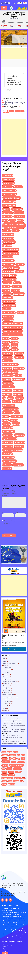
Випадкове (6, 677)
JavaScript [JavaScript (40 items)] (5, 755)
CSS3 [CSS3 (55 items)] (4, 752)
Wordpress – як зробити (9, 663)
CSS (6, 699)
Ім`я (3, 512)
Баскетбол (8, 667)
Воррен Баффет (8, 260)
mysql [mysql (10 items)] (18, 755)
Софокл (5, 420)
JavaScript (8, 701)
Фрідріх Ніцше (7, 443)
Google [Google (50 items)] (9, 752)
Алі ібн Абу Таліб (8, 183)
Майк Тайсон (19, 357)
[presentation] (13, 529)
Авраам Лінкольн (8, 179)
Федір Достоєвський (9, 439)
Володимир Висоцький (10, 249)
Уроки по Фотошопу (8, 694)
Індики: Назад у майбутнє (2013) (12, 635)
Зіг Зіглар (20, 312)
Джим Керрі (15, 290)
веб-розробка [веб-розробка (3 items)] (11, 772)
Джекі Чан (6, 290)
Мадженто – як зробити (9, 681)
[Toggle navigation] (4, 8)
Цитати (6, 112)
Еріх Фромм (6, 309)
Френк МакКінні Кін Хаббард (12, 450)
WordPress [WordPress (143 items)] (6, 762)
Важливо (5, 674)
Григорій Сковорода (9, 279)
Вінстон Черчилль (8, 242)
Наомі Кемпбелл (18, 379)
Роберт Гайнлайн (8, 405)
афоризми (10, 111)
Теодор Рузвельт (8, 431)
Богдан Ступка (19, 216)
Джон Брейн (6, 294)
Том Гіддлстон (7, 435)
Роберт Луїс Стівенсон (10, 409)
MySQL (7, 703)
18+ (4, 659)
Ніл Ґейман (6, 379)
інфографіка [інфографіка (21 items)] (11, 784)
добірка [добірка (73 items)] (4, 775)
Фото (4, 708)
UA (24, 2)
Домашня (5, 46)
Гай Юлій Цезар (8, 272)
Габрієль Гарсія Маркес (10, 268)
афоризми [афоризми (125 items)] (17, 769)
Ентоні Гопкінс (7, 298)
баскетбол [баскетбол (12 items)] (4, 772)
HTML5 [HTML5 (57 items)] (15, 752)
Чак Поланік (6, 465)
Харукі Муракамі (8, 457)
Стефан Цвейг (7, 428)
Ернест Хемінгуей (8, 312)
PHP (6, 705)
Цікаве (5, 710)
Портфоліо (6, 688)
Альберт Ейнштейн (9, 190)
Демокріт (17, 283)
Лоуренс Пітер (7, 357)
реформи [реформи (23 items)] (4, 781)
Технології (6, 692)
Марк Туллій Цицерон (10, 364)
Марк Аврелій (7, 361)
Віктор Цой (6, 231)
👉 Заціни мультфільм (14, 649)
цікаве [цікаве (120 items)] (4, 784)
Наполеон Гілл (7, 383)
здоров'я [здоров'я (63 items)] (11, 775)
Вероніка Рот (7, 246)
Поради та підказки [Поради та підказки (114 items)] (16, 765)
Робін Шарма (17, 402)
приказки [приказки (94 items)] (17, 778)
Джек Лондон (16, 286)
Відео (4, 665)
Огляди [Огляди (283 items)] (5, 765)
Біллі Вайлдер (17, 209)
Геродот (13, 275)
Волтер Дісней (7, 257)
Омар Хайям (6, 391)
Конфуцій (5, 338)
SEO (4, 661)
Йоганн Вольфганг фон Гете (12, 324)
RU (20, 2)
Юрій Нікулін (6, 469)
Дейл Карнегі (7, 283)
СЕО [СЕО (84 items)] (3, 769)
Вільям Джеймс (8, 234)
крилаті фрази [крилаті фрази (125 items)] (7, 778)
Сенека (16, 413)
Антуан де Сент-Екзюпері (11, 198)
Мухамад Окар (7, 376)
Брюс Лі (5, 220)
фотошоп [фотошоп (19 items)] (16, 781)
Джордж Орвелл (19, 294)
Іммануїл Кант (7, 176)
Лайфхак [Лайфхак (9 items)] (13, 762)
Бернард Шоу (7, 213)
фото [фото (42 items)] (10, 781)
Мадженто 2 (6, 683)
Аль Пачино (18, 187)
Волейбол (8, 670)
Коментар (5, 495)
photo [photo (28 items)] (23, 755)
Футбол (7, 672)
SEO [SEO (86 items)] (14, 758)
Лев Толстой (18, 353)
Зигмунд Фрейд (8, 316)
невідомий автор (8, 387)
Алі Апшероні (7, 187)
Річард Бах (19, 398)
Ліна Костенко (7, 353)
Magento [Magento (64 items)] (12, 755)
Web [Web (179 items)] (23, 758)
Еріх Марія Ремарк (9, 301)
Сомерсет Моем (16, 417)
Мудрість (12, 46)
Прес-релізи (6, 690)
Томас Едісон (19, 435)
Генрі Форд (20, 272)
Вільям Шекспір (8, 238)
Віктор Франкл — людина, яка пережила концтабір (13, 225)
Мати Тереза (7, 368)
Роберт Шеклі (7, 413)
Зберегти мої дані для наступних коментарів (13, 522)
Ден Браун (6, 286)
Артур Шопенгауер (9, 202)
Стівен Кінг (14, 420)
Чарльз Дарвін (18, 465)
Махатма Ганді (18, 368)
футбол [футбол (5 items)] (21, 781)
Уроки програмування (9, 697)
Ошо (4, 398)
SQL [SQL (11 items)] (19, 758)
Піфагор (11, 398)
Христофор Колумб (9, 461)
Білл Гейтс (6, 209)
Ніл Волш (18, 376)
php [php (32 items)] (10, 758)
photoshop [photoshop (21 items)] (5, 758)
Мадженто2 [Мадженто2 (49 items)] (21, 762)
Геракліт (5, 275)
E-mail (17, 512)
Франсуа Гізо (19, 446)
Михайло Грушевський (10, 372)
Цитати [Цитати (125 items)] (9, 769)
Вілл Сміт (15, 231)
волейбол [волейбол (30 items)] (18, 772)
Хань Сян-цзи (7, 454)
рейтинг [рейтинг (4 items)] (23, 778)
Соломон (5, 417)
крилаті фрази (19, 111)
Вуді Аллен (20, 264)
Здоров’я (5, 951)
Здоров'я (5, 679)
